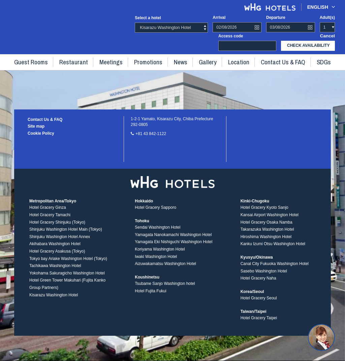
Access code (230, 35)
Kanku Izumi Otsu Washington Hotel (273, 248)
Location (230, 60)
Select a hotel (148, 17)
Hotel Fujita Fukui (150, 295)
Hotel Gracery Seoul (259, 302)
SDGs (305, 60)
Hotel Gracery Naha (258, 283)
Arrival (219, 17)
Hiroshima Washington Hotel (266, 241)
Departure (275, 17)
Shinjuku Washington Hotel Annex (59, 241)
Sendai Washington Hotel (157, 232)
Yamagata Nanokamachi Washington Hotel (173, 239)
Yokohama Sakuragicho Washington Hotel (67, 277)
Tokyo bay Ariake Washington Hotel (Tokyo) (68, 263)
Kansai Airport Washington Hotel (270, 219)
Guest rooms (48, 60)
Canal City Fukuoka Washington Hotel (275, 268)
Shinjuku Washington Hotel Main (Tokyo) (65, 234)
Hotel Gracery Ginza (47, 212)
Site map (36, 126)
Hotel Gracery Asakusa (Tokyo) (57, 255)
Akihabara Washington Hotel (55, 248)
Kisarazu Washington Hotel (53, 299)
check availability (308, 45)
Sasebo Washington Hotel (264, 275)
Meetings (117, 60)
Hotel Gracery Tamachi (49, 219)
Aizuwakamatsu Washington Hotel (165, 268)
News (178, 60)
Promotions (150, 60)
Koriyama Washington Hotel (160, 253)
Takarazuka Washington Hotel (267, 234)
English (321, 7)
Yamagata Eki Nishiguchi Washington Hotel (173, 246)
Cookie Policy (41, 133)
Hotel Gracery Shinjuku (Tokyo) (57, 226)
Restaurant (84, 60)
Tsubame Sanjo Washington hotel (165, 288)
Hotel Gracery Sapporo (155, 212)
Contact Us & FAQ (269, 60)
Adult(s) (327, 17)
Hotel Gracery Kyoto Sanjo (264, 212)
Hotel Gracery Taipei (259, 322)
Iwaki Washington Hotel (156, 261)
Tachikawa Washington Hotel (55, 270)
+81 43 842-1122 (150, 133)
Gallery (203, 60)
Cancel (328, 35)
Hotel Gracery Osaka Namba (266, 226)
